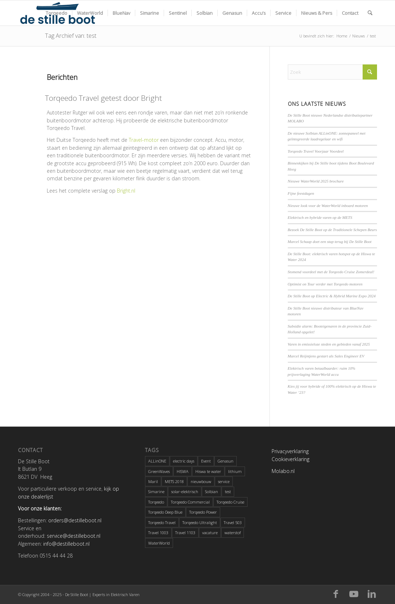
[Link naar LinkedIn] (371, 594)
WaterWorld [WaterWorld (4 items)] (159, 543)
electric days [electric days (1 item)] (183, 461)
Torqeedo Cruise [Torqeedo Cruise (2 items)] (230, 502)
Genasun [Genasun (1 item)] (225, 461)
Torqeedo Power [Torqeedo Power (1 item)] (203, 512)
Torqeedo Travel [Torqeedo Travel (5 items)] (162, 522)
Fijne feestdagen (301, 193)
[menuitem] (56, 13)
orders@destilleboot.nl (74, 520)
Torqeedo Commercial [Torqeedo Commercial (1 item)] (190, 502)
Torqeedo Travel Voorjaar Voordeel (316, 151)
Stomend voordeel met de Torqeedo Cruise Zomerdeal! (331, 272)
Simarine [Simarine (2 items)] (156, 491)
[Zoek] (370, 13)
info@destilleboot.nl (66, 543)
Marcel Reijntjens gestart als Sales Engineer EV (326, 356)
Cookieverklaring (290, 459)
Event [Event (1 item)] (206, 461)
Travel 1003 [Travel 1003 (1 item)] (158, 532)
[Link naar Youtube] (353, 594)
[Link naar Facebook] (335, 594)
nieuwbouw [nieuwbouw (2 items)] (201, 481)
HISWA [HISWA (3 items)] (183, 471)
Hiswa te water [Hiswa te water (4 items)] (208, 471)
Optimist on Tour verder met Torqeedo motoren (325, 284)
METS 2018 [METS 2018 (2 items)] (174, 481)
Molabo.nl (283, 471)
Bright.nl (126, 190)
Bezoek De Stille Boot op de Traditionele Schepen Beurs (332, 229)
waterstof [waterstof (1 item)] (232, 532)
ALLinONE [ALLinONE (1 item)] (157, 461)
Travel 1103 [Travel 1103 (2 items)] (185, 532)
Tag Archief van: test (70, 36)
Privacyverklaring (290, 451)
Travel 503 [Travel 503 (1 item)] (233, 522)
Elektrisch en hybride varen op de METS (320, 217)
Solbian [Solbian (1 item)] (211, 491)
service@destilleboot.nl (73, 535)
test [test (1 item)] (228, 491)
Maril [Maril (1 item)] (153, 481)
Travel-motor (144, 139)
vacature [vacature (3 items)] (210, 532)
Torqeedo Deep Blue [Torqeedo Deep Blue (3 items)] (165, 512)
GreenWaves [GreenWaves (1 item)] (159, 471)
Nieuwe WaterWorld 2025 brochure (316, 181)
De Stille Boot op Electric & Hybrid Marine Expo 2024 (332, 296)
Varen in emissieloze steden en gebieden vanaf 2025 (329, 344)
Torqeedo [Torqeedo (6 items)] (156, 502)
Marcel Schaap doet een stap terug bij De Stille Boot (330, 241)
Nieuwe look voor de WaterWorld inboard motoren (328, 205)
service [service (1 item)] (224, 481)
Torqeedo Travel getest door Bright (103, 98)
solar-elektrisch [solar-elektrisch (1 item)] (184, 491)
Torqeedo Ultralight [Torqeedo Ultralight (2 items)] (199, 522)
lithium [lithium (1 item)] (235, 471)
